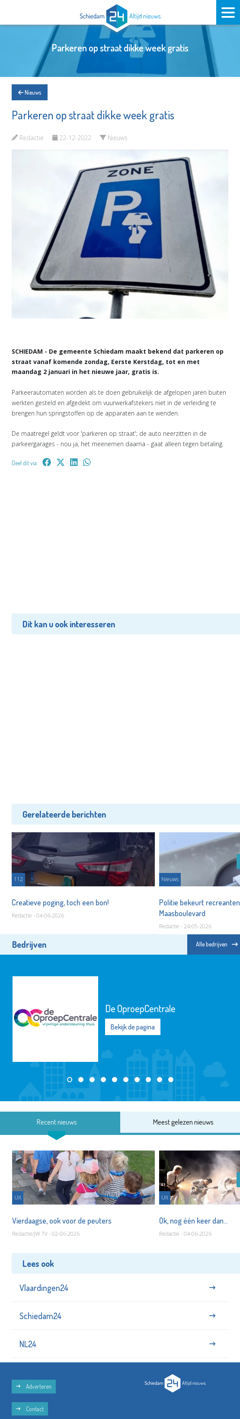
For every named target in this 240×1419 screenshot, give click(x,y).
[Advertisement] (120, 546)
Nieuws (29, 92)
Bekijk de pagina (133, 1027)
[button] (69, 1079)
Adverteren (33, 1386)
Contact (30, 1409)
